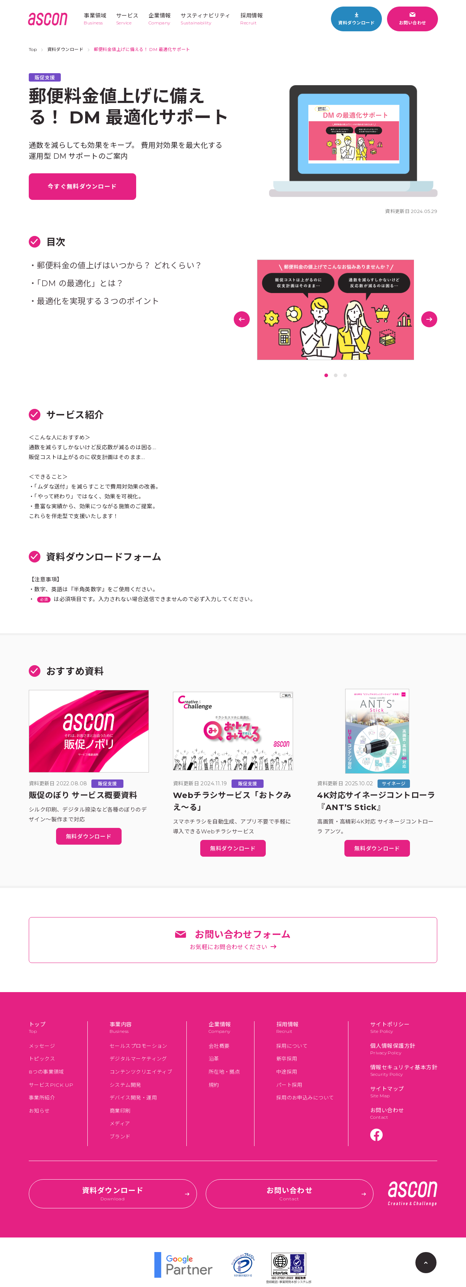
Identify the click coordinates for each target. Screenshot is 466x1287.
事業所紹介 (42, 1097)
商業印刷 (120, 1111)
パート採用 (289, 1085)
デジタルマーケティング (138, 1058)
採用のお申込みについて (305, 1097)
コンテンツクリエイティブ (141, 1072)
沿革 (214, 1058)
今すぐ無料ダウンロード (82, 186)
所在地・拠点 (224, 1072)
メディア (120, 1123)
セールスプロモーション (138, 1046)
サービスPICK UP (51, 1085)
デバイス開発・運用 (133, 1097)
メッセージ (42, 1046)
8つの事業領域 (46, 1072)
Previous (242, 319)
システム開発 (125, 1085)
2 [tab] (335, 375)
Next (429, 319)
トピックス (42, 1058)
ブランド (120, 1136)
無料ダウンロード (89, 836)
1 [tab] (326, 375)
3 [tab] (345, 375)
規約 (214, 1085)
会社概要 (219, 1046)
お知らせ (39, 1111)
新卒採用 (286, 1058)
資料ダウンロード (65, 49)
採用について (292, 1046)
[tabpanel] (335, 310)
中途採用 (286, 1072)
